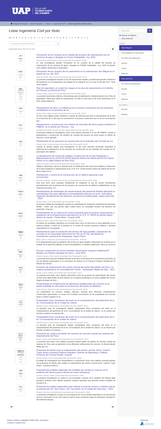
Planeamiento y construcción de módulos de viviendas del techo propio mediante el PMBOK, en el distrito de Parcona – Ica (75, 125)
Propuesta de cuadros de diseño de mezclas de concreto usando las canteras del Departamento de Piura (74, 334)
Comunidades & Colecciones (132, 53)
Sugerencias (20, 423)
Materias (124, 73)
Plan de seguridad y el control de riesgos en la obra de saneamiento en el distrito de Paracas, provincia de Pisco (74, 89)
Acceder (124, 109)
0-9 (10, 38)
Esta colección (126, 38)
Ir (58, 44)
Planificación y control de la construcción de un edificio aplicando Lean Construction (69, 176)
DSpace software (13, 420)
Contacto (10, 423)
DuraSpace (44, 420)
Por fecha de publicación (130, 58)
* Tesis (47, 24)
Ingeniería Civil (59, 24)
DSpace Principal (20, 24)
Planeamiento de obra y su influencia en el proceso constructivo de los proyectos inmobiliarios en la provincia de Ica (74, 109)
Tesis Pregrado (36, 24)
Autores (124, 63)
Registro (124, 114)
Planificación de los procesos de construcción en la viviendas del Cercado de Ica (74, 141)
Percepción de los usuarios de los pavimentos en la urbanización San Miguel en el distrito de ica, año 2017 (75, 72)
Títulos (124, 68)
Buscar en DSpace (127, 35)
